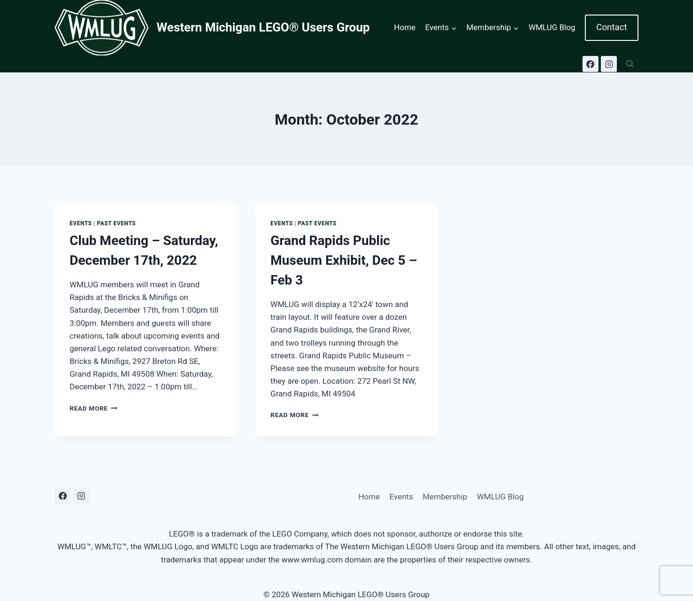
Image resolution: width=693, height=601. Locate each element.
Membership (445, 496)
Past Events (116, 223)
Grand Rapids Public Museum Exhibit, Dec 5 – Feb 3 (343, 260)
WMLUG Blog (551, 27)
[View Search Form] (630, 63)
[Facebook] (590, 64)
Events (81, 223)
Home (405, 27)
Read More (94, 408)
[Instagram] (609, 64)
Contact (611, 27)
